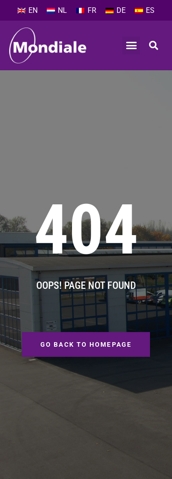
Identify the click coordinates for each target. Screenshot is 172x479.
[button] (131, 45)
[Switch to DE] (115, 10)
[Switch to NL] (57, 10)
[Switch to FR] (86, 10)
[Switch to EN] (27, 10)
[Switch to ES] (144, 10)
